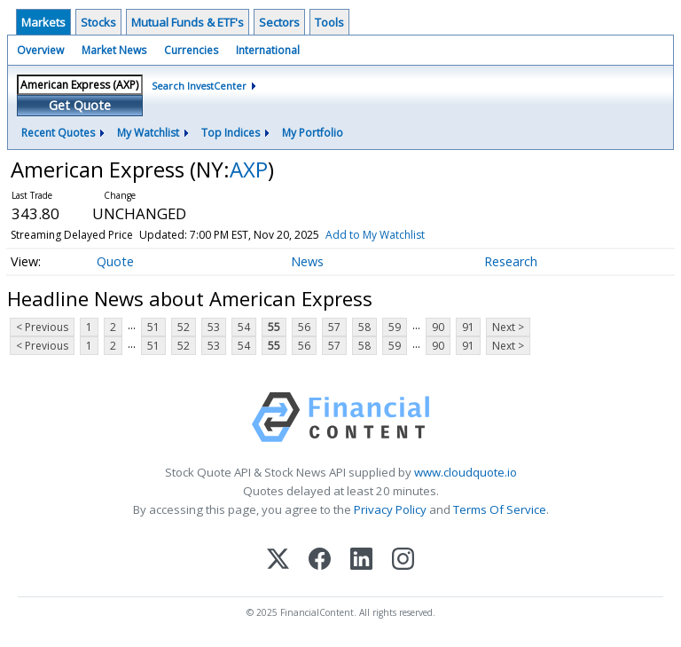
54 (244, 327)
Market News (114, 50)
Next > (508, 327)
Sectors (279, 22)
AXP (249, 169)
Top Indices (230, 132)
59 (394, 327)
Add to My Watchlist (375, 234)
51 (153, 327)
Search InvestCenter (199, 85)
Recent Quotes (58, 132)
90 (438, 327)
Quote (115, 261)
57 (334, 327)
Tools (329, 22)
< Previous (42, 327)
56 (304, 327)
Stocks (98, 22)
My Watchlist (148, 132)
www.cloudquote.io (465, 472)
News (307, 261)
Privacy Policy (390, 509)
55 (274, 327)
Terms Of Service (499, 509)
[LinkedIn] (361, 560)
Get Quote (80, 105)
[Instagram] (403, 560)
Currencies (191, 50)
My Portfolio (312, 132)
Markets (43, 22)
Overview (40, 50)
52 (183, 327)
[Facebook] (319, 560)
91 (468, 327)
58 (364, 327)
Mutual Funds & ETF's (187, 22)
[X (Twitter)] (278, 560)
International (268, 50)
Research (510, 261)
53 (213, 327)
